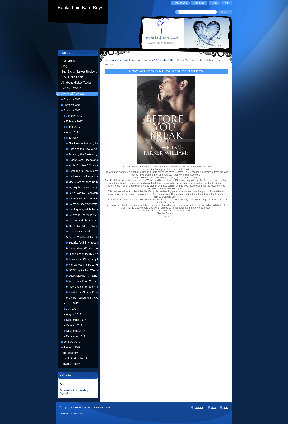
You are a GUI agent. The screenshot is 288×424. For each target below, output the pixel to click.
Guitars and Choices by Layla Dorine (86, 260)
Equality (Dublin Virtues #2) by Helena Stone (87, 243)
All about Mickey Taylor (76, 82)
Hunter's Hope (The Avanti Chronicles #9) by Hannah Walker (84, 199)
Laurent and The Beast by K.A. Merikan (87, 221)
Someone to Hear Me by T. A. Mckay (86, 171)
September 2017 (76, 319)
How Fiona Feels (72, 77)
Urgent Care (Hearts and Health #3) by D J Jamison (84, 160)
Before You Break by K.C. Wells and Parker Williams (84, 238)
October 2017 (74, 325)
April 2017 (72, 132)
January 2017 (74, 115)
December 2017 (75, 336)
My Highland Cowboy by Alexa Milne (87, 188)
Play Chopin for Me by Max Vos (87, 286)
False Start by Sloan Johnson (86, 193)
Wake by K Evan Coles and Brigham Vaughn (85, 282)
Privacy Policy (70, 363)
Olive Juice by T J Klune (83, 275)
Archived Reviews (73, 93)
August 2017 (73, 314)
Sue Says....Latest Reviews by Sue (81, 72)
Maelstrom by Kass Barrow (84, 181)
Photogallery (69, 352)
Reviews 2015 (72, 99)
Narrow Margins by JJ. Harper (86, 264)
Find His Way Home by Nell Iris (87, 253)
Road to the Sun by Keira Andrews (83, 293)
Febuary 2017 (74, 121)
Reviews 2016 (72, 104)
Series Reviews (71, 88)
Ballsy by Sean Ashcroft (83, 204)
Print (213, 407)
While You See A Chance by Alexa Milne (85, 166)
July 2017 (72, 308)
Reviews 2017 (72, 110)
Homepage (68, 60)
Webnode (78, 413)
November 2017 (75, 330)
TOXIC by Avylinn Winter (83, 270)
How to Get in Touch (74, 358)
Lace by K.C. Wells (80, 231)
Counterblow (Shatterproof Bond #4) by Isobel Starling (85, 249)
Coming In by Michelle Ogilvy (86, 209)
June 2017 (72, 303)
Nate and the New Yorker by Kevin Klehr (85, 149)
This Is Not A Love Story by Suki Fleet (85, 227)
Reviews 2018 (72, 347)
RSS (226, 407)
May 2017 (72, 137)
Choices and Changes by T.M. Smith (86, 177)
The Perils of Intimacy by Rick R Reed (86, 144)
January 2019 (72, 341)
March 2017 (73, 126)
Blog (64, 66)
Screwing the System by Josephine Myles (83, 155)
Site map (199, 407)
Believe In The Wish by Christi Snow (86, 216)
